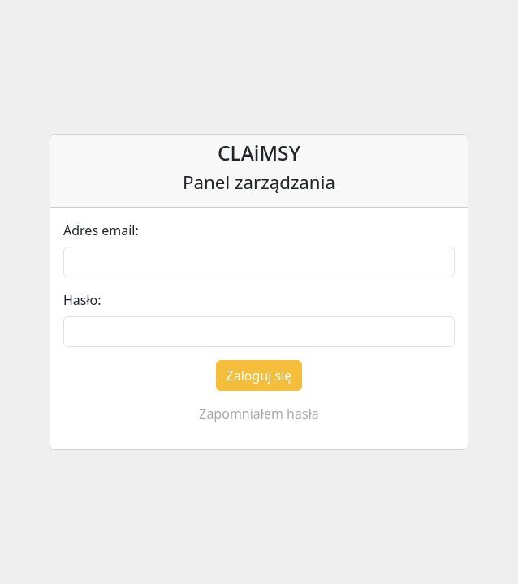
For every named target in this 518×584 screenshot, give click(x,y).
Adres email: (101, 230)
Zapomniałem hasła (259, 414)
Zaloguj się (259, 375)
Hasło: (82, 300)
